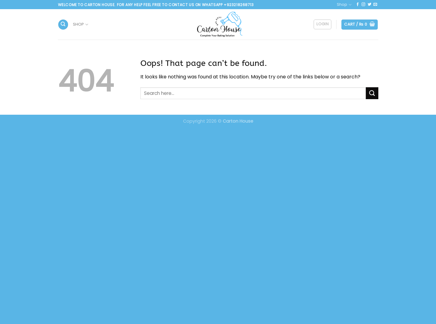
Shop (344, 5)
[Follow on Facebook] (357, 4)
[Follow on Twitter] (369, 4)
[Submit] (372, 93)
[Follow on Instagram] (363, 4)
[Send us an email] (375, 4)
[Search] (63, 25)
